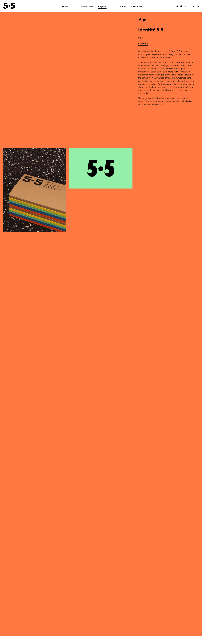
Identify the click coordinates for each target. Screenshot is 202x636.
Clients (122, 6)
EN (197, 6)
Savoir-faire (87, 6)
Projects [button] (102, 6)
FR (192, 6)
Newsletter (136, 6)
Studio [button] (65, 6)
